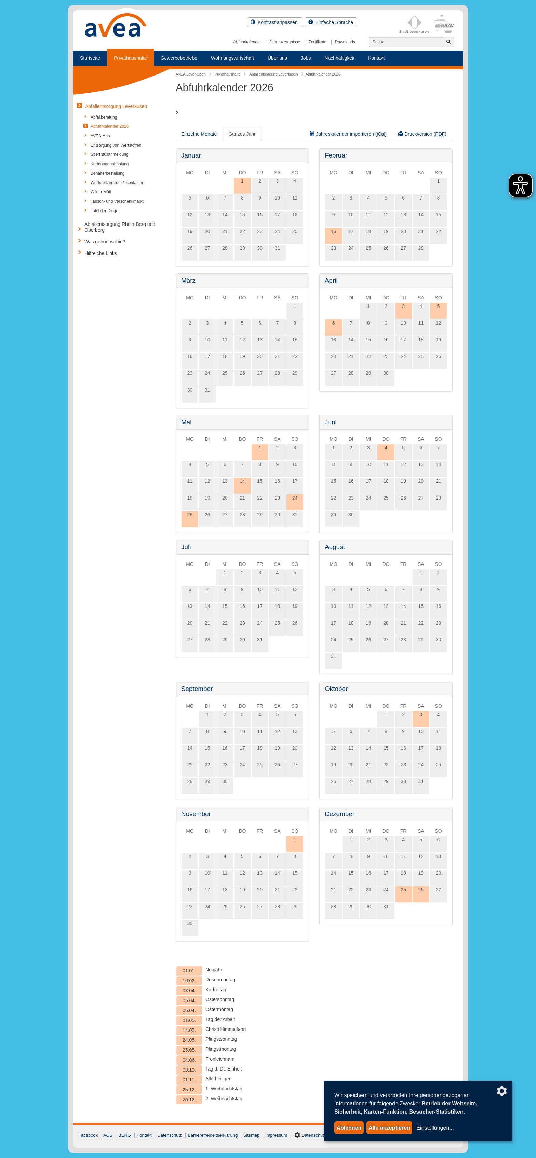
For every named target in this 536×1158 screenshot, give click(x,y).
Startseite (90, 58)
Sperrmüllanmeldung (110, 154)
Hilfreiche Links (100, 253)
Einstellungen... (435, 1128)
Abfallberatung (104, 117)
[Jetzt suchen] (448, 42)
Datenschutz (169, 1135)
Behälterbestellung (107, 173)
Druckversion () (422, 134)
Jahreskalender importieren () (348, 134)
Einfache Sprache (330, 22)
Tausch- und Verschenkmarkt (117, 201)
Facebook (88, 1135)
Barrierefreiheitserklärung (213, 1135)
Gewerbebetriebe (179, 58)
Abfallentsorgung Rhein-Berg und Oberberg (119, 227)
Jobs (306, 58)
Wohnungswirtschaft (232, 58)
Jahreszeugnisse (284, 42)
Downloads (345, 42)
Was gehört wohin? (104, 241)
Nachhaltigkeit (339, 58)
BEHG (124, 1135)
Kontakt (376, 58)
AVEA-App (100, 136)
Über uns (277, 58)
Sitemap (251, 1135)
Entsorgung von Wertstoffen (116, 145)
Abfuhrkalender (247, 42)
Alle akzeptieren (389, 1128)
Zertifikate (318, 42)
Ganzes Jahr (241, 134)
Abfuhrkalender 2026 (110, 126)
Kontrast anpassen (275, 22)
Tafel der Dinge (104, 210)
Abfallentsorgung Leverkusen (116, 106)
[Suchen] (406, 42)
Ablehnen (348, 1128)
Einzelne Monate (199, 134)
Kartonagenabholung (110, 164)
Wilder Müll (101, 192)
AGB (107, 1135)
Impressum (276, 1135)
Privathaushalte (130, 58)
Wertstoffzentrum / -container (117, 182)
